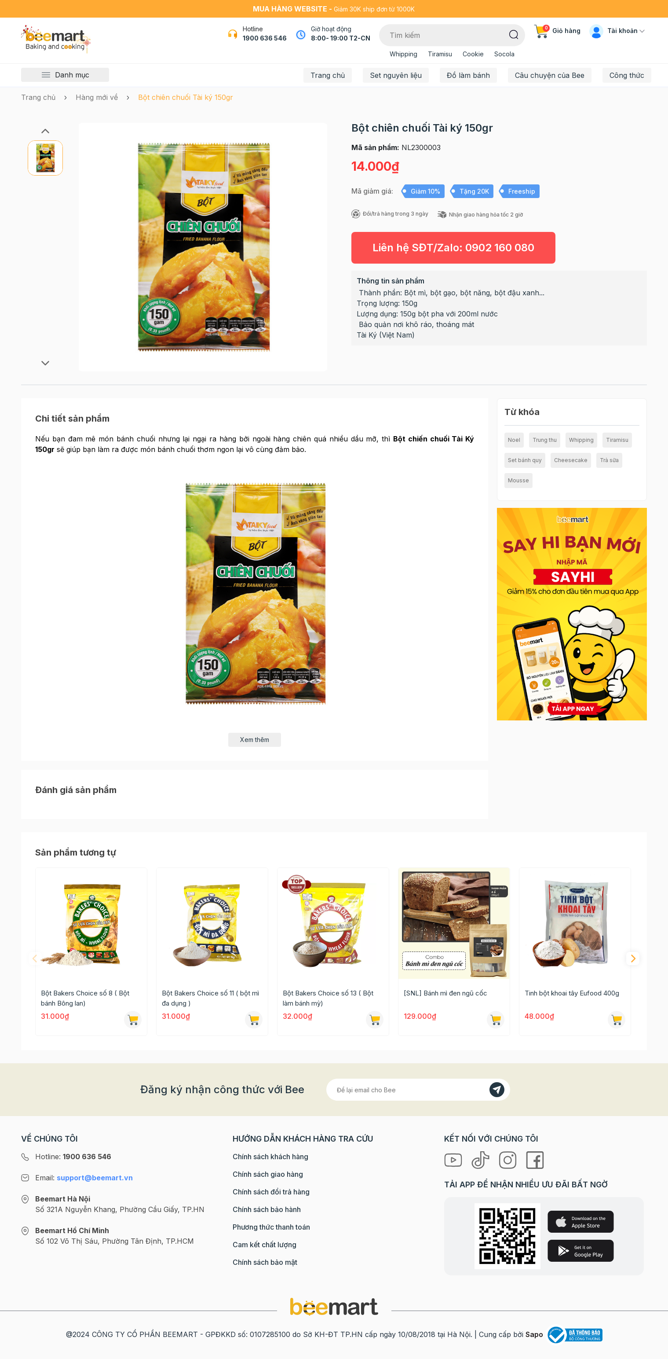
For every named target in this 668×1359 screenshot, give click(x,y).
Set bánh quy (525, 460)
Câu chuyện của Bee (549, 75)
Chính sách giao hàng (268, 1174)
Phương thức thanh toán (271, 1227)
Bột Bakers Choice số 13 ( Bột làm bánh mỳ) (328, 998)
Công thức (627, 75)
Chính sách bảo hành (267, 1209)
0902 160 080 (499, 247)
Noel (514, 440)
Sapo (534, 1334)
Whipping (403, 54)
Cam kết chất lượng (264, 1244)
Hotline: (73, 1156)
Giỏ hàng (557, 30)
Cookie (473, 54)
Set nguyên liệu (396, 75)
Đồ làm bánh (468, 75)
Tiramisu (440, 54)
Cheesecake (571, 460)
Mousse (518, 480)
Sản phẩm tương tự (75, 852)
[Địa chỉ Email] (418, 1090)
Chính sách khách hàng (270, 1156)
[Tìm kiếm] (513, 34)
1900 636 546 (265, 38)
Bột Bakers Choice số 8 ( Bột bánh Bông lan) (85, 998)
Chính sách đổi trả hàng (271, 1191)
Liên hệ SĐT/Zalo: (453, 247)
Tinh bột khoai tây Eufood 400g (572, 993)
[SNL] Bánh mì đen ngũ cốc (445, 993)
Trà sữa (609, 460)
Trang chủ (327, 75)
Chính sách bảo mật (265, 1262)
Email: (84, 1177)
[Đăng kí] (497, 1090)
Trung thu (545, 440)
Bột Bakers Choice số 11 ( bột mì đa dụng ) (210, 998)
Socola (504, 54)
